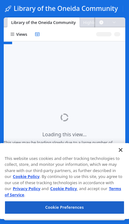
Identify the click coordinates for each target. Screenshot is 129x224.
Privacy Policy (26, 188)
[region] (64, 181)
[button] (101, 22)
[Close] (120, 150)
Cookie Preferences (64, 207)
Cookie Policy (26, 176)
